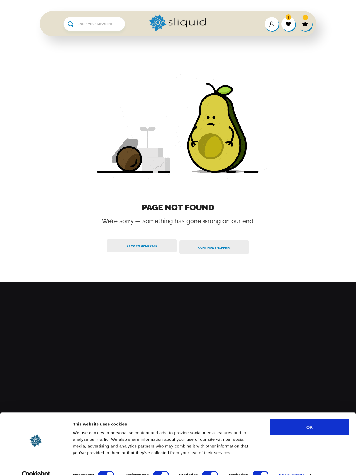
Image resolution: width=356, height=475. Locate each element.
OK (309, 416)
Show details (292, 464)
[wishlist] (288, 24)
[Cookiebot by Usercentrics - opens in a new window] (36, 464)
